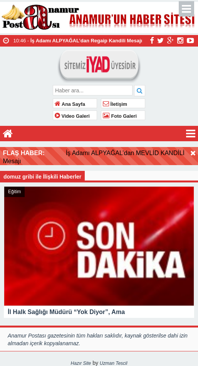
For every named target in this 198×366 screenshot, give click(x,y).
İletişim (115, 104)
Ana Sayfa (70, 104)
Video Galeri (72, 116)
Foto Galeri (120, 116)
